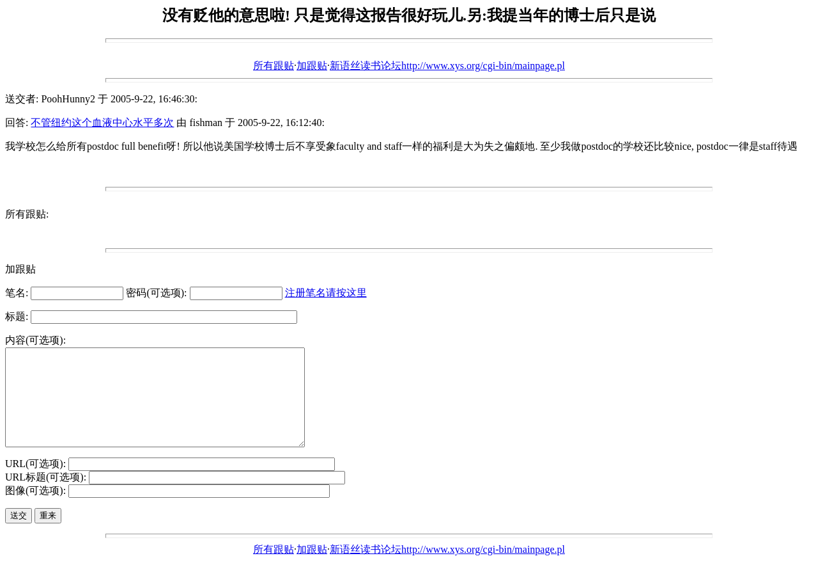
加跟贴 (312, 65)
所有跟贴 (273, 65)
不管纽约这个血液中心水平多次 (102, 122)
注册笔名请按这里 (326, 292)
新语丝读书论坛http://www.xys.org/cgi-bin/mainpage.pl (447, 65)
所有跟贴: (27, 214)
